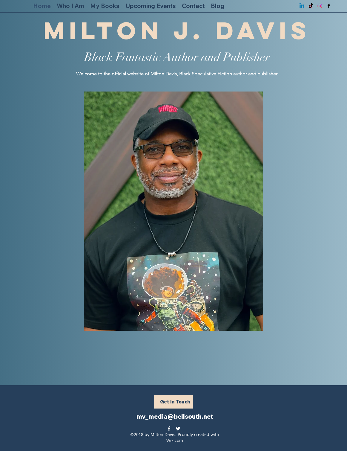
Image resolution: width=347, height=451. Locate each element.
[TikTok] (311, 6)
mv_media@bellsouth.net (174, 416)
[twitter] (178, 429)
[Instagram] (320, 6)
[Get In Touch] (173, 402)
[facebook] (329, 6)
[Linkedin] (302, 6)
